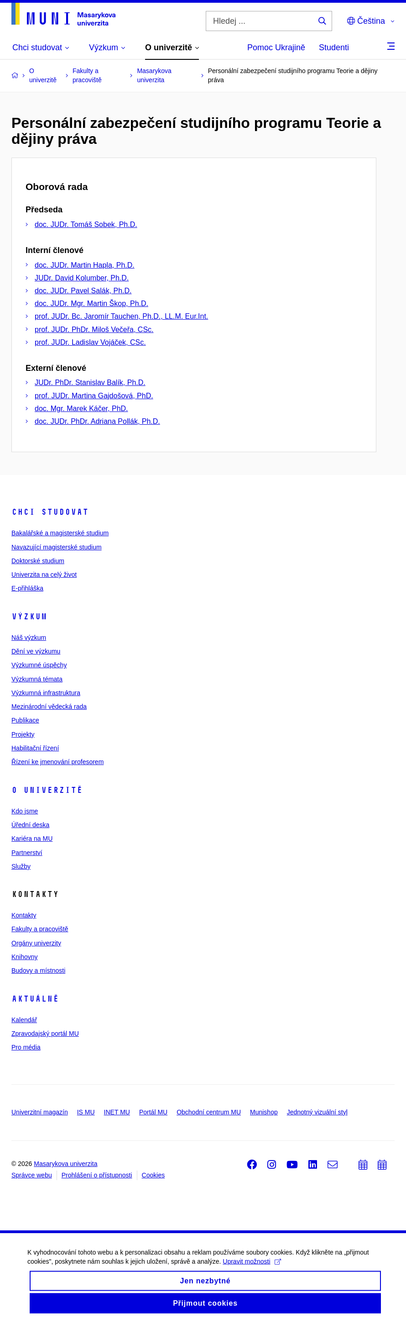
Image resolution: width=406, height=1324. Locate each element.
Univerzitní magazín (39, 1112)
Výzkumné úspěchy (39, 665)
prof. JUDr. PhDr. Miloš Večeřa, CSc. (94, 329)
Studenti (334, 47)
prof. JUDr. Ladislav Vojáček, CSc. (90, 342)
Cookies (153, 1175)
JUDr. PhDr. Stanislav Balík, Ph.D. (90, 382)
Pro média (26, 1047)
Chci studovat (49, 512)
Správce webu (31, 1175)
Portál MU (153, 1112)
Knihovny (24, 956)
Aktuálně (35, 999)
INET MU (117, 1112)
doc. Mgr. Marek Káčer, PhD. (81, 408)
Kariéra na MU (31, 838)
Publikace (25, 720)
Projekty (23, 734)
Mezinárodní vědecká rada (49, 706)
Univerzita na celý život (44, 574)
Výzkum (29, 617)
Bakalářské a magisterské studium (60, 533)
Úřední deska (30, 824)
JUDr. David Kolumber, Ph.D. (82, 278)
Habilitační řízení (35, 748)
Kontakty (23, 915)
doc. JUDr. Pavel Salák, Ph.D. (83, 291)
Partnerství (26, 852)
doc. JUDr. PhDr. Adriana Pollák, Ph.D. (97, 421)
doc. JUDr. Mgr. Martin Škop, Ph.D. (91, 303)
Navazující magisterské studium (56, 547)
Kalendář (24, 1019)
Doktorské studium (37, 560)
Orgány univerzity (36, 943)
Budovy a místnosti (38, 970)
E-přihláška (27, 588)
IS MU (86, 1112)
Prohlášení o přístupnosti (97, 1175)
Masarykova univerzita (65, 1163)
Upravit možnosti (252, 1268)
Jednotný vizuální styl (317, 1112)
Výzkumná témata (36, 679)
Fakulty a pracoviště (39, 929)
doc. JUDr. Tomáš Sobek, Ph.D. (86, 224)
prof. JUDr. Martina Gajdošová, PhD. (94, 396)
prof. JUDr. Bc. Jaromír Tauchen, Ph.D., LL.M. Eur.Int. (121, 316)
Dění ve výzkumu (35, 651)
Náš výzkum (28, 637)
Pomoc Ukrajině (276, 47)
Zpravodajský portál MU (45, 1033)
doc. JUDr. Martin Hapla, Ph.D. (85, 265)
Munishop (264, 1112)
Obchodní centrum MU (209, 1112)
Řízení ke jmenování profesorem (57, 761)
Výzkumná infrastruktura (45, 692)
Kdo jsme (24, 811)
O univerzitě (47, 790)
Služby (21, 866)
